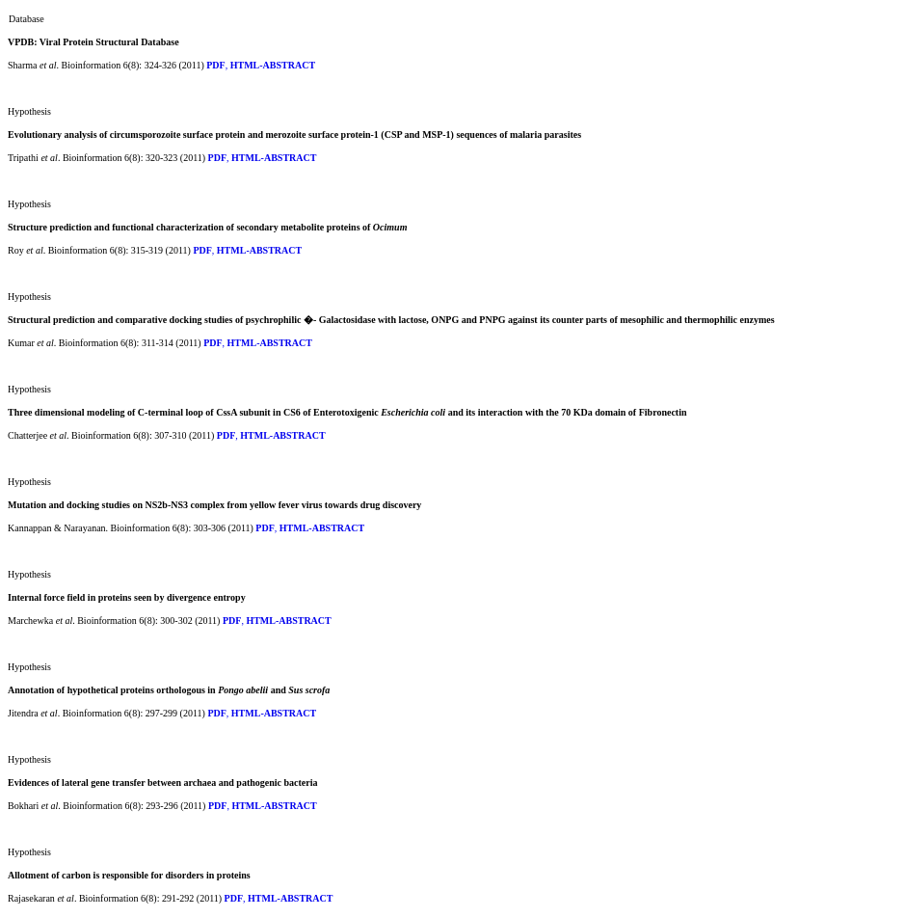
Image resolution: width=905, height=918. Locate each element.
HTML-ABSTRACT (272, 65)
